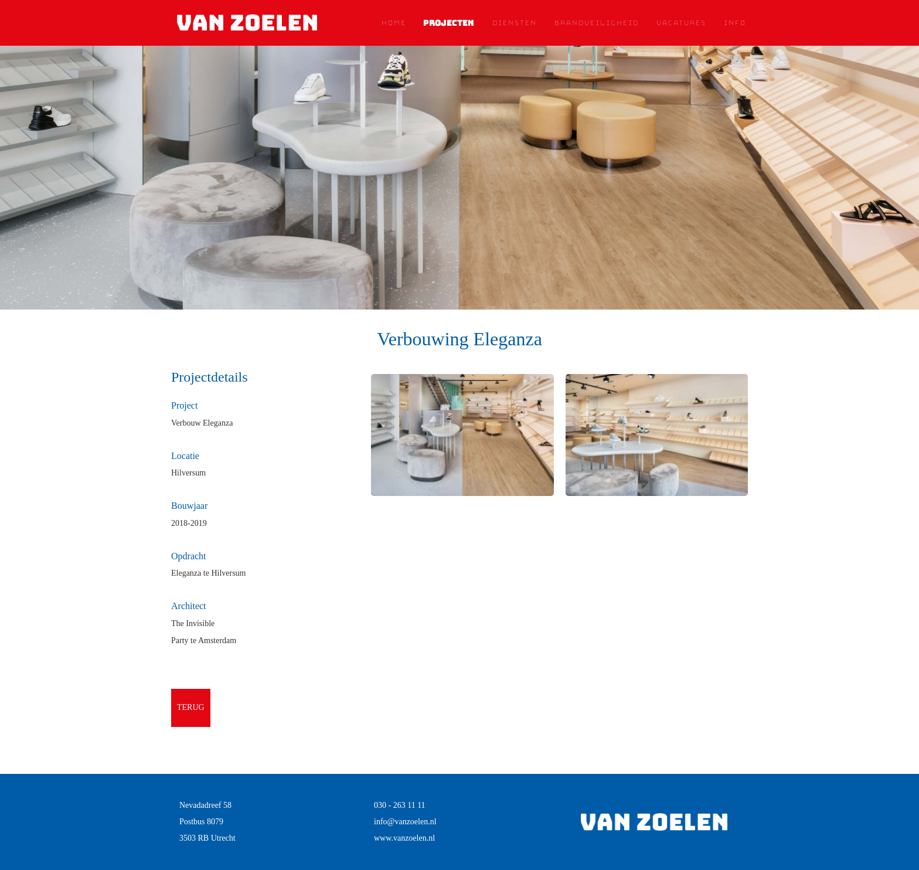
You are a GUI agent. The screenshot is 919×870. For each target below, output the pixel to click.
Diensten (514, 23)
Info (734, 23)
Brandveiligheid (596, 23)
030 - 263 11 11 (400, 805)
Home (393, 23)
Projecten (448, 23)
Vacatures (681, 23)
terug (191, 707)
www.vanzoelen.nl (404, 838)
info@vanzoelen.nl (405, 821)
